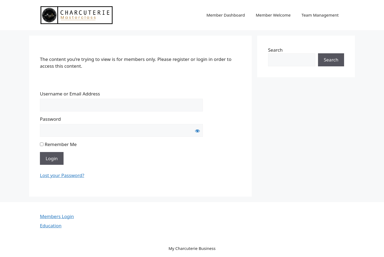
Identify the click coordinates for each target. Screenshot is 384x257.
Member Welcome (273, 15)
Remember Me (58, 144)
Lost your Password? (62, 175)
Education (50, 225)
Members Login (57, 216)
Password (50, 119)
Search (275, 50)
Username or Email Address (70, 94)
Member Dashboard (225, 15)
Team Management (320, 15)
